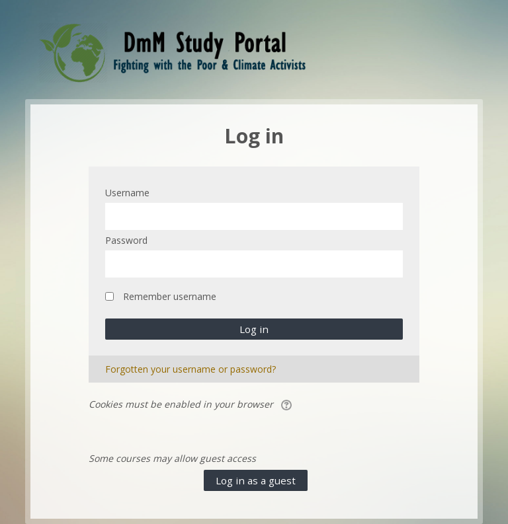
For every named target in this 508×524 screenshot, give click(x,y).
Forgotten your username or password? (190, 369)
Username (127, 192)
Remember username (169, 296)
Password (126, 240)
